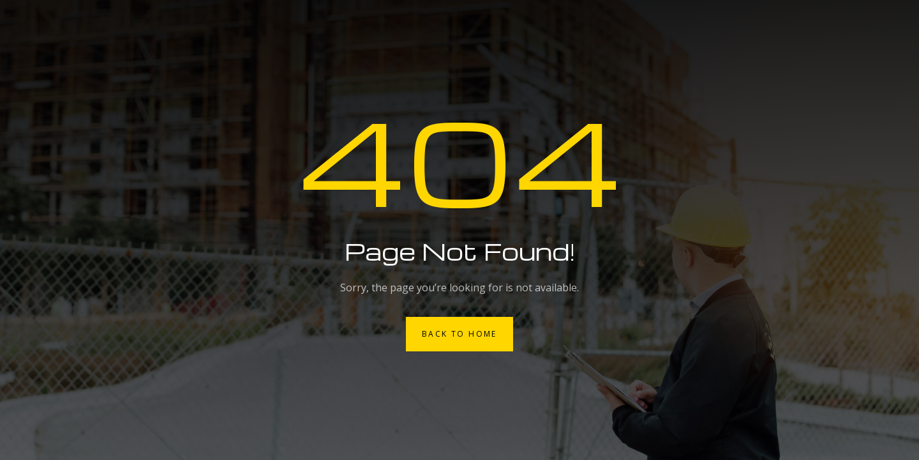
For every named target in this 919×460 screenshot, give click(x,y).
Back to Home (459, 333)
